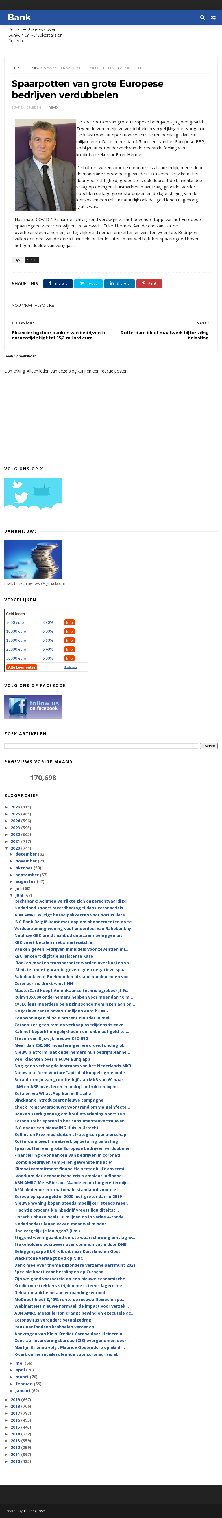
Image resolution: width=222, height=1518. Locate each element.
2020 (16, 848)
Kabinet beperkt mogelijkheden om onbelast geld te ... (71, 1031)
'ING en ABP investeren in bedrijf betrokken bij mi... (67, 1086)
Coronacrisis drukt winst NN (43, 983)
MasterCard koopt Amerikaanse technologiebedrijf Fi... (72, 990)
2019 (16, 1399)
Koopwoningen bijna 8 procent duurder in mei (61, 1018)
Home (16, 68)
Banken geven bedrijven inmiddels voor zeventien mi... (71, 949)
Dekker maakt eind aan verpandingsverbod (59, 1292)
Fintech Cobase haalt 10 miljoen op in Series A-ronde (69, 1217)
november (27, 861)
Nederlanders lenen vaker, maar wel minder (60, 1224)
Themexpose (34, 1510)
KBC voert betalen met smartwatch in (54, 942)
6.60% (47, 640)
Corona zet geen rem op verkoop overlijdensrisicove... (70, 1024)
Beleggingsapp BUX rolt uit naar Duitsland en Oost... (69, 1251)
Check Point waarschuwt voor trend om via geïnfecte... (72, 1107)
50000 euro (16, 658)
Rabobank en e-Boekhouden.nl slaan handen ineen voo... (73, 976)
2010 (16, 1461)
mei (20, 1363)
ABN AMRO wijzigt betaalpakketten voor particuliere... (71, 915)
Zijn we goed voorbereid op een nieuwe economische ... (72, 1278)
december (27, 854)
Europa (32, 68)
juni (20, 895)
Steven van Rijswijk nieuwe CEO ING (51, 1038)
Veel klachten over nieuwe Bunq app (52, 1059)
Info (69, 622)
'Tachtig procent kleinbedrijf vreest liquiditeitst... (66, 1210)
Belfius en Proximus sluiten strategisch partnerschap (70, 1134)
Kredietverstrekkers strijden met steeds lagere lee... (69, 1285)
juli (19, 888)
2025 (16, 814)
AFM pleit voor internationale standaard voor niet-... (68, 1189)
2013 (16, 1440)
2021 (16, 841)
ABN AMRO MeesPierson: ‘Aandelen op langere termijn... (72, 1182)
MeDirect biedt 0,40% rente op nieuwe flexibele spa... (69, 1299)
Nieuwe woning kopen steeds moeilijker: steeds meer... (72, 1203)
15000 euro (16, 640)
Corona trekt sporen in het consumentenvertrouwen (69, 1121)
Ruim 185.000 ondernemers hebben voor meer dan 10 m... (73, 997)
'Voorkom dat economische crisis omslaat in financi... (70, 1175)
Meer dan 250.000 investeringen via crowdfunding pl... (70, 1045)
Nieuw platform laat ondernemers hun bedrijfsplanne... (72, 1052)
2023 (16, 827)
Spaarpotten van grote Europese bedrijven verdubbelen (72, 1148)
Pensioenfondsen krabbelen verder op (54, 1327)
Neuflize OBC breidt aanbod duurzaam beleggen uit (68, 935)
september (28, 874)
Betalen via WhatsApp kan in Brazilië (52, 1093)
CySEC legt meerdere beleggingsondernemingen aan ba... (74, 1004)
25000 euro (16, 649)
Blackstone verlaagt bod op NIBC (48, 1258)
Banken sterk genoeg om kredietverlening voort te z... (71, 1114)
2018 (16, 1406)
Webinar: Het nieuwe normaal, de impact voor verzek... (71, 1306)
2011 (16, 1454)
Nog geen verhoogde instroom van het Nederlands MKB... (74, 1065)
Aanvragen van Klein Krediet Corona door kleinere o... (70, 1334)
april (21, 1370)
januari (23, 1390)
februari (25, 1383)
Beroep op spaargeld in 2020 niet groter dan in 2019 (68, 1196)
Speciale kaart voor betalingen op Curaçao (58, 1271)
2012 (16, 1447)
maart (23, 1377)
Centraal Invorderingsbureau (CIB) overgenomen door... (72, 1340)
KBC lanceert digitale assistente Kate (53, 956)
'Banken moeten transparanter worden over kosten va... (73, 962)
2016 (16, 1420)
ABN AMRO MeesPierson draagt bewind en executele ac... (74, 1313)
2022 (16, 834)
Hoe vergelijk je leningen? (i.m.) (47, 1231)
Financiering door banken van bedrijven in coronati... (69, 1155)
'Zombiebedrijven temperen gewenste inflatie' (63, 1162)
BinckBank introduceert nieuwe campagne (58, 1100)
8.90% (47, 622)
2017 (16, 1413)
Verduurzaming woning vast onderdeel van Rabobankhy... (74, 928)
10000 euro (16, 631)
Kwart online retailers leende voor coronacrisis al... (67, 1354)
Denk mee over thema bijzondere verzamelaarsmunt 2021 (75, 1265)
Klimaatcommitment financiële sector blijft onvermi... (70, 1168)
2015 (16, 1427)
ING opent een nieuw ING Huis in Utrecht (56, 1127)
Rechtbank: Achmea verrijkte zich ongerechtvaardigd (70, 901)
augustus (26, 881)
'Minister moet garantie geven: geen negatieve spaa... (71, 969)
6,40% (47, 649)
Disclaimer (70, 667)
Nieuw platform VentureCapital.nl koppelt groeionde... (71, 1072)
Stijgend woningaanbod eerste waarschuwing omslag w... (74, 1237)
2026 (16, 807)
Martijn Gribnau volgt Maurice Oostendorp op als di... (69, 1347)
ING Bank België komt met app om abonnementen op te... (74, 921)
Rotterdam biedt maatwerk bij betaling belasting (66, 1141)
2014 (16, 1434)
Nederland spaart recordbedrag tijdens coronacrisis (68, 908)
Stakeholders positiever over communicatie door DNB (70, 1244)
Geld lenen (15, 613)
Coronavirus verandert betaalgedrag (52, 1320)
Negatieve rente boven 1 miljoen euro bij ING (61, 1011)
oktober (25, 868)
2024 (16, 820)
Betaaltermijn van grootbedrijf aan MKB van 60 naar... (70, 1079)
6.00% (47, 631)
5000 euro (15, 622)
